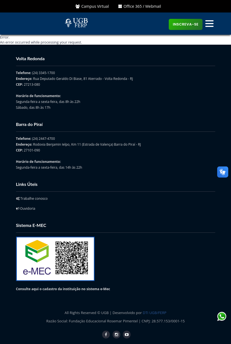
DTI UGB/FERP (154, 312)
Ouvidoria (25, 208)
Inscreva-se (186, 24)
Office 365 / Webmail (139, 6)
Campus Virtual (92, 6)
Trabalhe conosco (32, 198)
